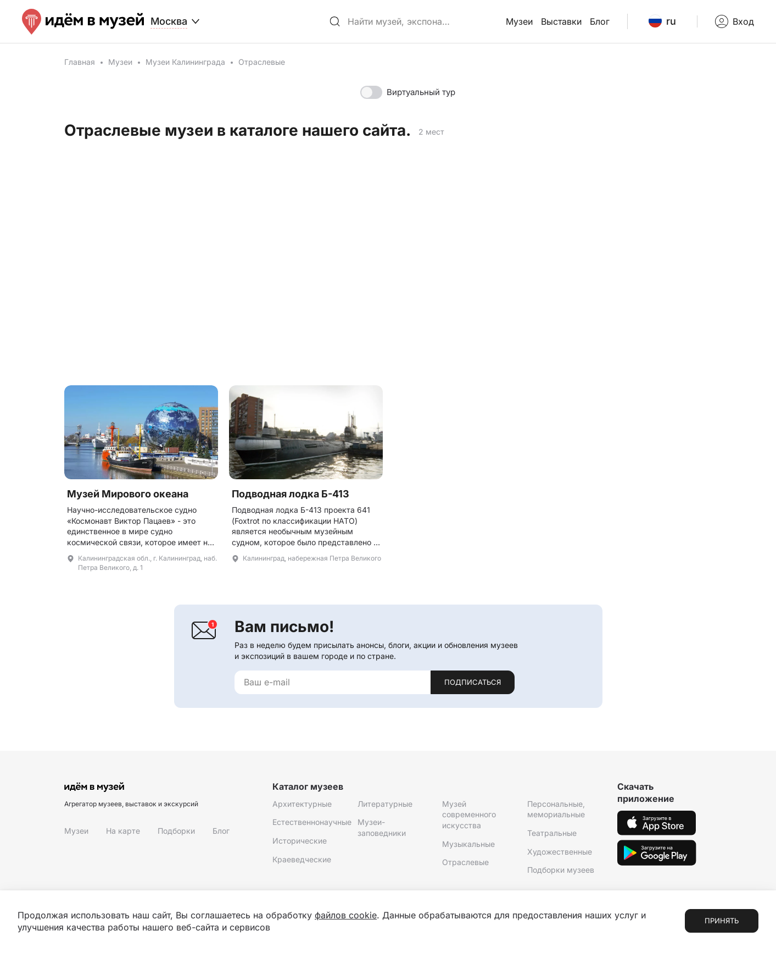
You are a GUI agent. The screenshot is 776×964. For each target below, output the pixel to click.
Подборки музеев (560, 869)
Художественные (559, 851)
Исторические (299, 840)
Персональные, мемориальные (556, 809)
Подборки (176, 830)
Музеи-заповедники (382, 827)
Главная (79, 62)
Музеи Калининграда (185, 62)
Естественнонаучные (311, 822)
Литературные (385, 803)
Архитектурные (302, 803)
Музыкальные (468, 844)
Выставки (561, 21)
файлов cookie (346, 915)
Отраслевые (465, 862)
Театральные (552, 833)
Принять (722, 920)
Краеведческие (301, 859)
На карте (123, 830)
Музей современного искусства (469, 814)
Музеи (519, 21)
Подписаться (472, 682)
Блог (600, 21)
